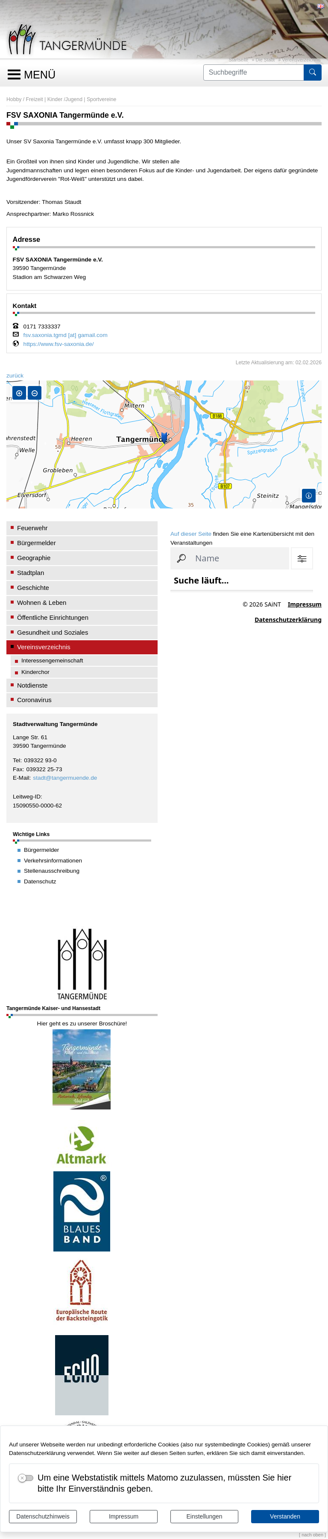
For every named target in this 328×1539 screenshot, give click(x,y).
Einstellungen (204, 1516)
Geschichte (33, 587)
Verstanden (285, 1516)
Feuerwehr (32, 527)
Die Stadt (265, 59)
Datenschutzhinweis (43, 1516)
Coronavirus (34, 699)
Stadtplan (30, 572)
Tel (16, 760)
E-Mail (21, 778)
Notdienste (32, 685)
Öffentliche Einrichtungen (52, 617)
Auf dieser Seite (190, 534)
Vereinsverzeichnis (301, 59)
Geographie (33, 557)
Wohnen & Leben (41, 602)
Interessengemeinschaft (52, 660)
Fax (18, 769)
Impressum (123, 1516)
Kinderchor (35, 672)
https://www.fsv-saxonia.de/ (58, 344)
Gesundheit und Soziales (52, 632)
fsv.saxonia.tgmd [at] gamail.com (65, 335)
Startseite (238, 59)
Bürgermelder (36, 542)
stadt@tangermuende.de (65, 778)
